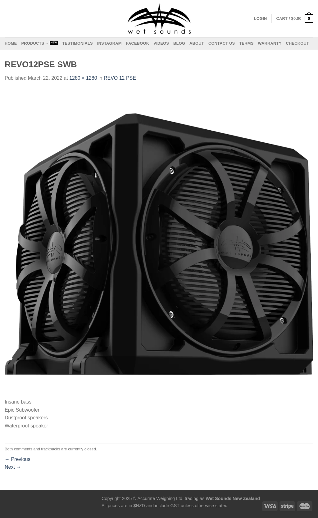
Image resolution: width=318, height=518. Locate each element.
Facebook (137, 43)
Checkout (297, 43)
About (196, 43)
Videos (161, 43)
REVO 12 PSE (120, 78)
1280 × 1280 (83, 78)
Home (11, 43)
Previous (17, 459)
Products (34, 44)
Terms (246, 43)
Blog (179, 43)
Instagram (109, 43)
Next (13, 467)
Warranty (269, 43)
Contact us (221, 43)
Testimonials (77, 43)
